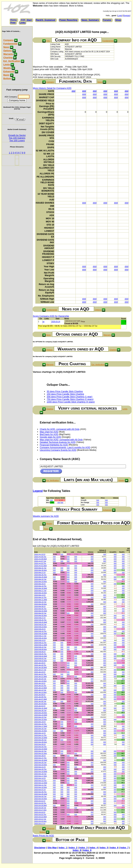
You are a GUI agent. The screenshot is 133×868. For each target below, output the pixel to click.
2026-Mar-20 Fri (40, 584)
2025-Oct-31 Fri (39, 801)
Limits (6, 64)
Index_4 (94, 847)
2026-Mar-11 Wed (40, 599)
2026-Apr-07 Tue (40, 561)
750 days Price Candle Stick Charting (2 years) (70, 399)
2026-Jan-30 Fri (39, 663)
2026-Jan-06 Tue (40, 701)
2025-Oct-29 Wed (40, 805)
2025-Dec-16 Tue (40, 728)
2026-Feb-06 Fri (40, 651)
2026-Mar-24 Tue (40, 579)
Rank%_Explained (45, 20)
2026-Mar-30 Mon (40, 570)
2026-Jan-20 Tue (40, 679)
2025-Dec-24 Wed (40, 715)
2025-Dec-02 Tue (40, 751)
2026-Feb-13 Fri (40, 640)
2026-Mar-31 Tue (40, 568)
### (73, 91)
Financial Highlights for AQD (54, 444)
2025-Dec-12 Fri (40, 733)
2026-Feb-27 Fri (40, 618)
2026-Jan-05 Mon (40, 703)
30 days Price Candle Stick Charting (65, 391)
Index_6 (114, 847)
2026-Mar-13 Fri (40, 595)
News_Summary (90, 20)
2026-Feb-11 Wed (40, 645)
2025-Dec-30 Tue (40, 710)
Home (13, 20)
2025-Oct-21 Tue (40, 819)
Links (22, 22)
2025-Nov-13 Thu (40, 780)
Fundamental (10, 43)
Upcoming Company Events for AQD (58, 450)
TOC (48, 41)
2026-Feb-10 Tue (40, 647)
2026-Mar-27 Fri (40, 572)
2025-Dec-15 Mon (40, 731)
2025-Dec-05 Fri (40, 744)
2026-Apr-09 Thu (40, 556)
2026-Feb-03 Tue (40, 658)
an (44, 322)
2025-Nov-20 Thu (40, 769)
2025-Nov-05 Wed (40, 794)
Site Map (52, 847)
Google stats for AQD (50, 437)
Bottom (7, 78)
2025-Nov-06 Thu (40, 792)
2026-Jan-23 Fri (39, 672)
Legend (38, 490)
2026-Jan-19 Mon (40, 681)
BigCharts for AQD (49, 434)
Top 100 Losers (17, 140)
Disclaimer (40, 847)
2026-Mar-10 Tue (40, 602)
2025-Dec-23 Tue (40, 717)
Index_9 (87, 850)
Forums (107, 20)
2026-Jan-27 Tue (40, 670)
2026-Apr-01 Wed (40, 565)
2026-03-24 (55, 322)
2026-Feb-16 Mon (40, 638)
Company (8, 40)
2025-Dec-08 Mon (40, 742)
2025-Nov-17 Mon (40, 776)
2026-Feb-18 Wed (40, 633)
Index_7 (124, 847)
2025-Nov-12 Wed (40, 783)
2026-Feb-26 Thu (40, 620)
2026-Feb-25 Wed (40, 622)
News (6, 47)
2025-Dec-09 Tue (40, 740)
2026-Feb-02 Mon (40, 660)
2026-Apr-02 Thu (40, 563)
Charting (7, 57)
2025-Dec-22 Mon (40, 719)
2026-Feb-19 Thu (40, 631)
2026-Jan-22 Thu (40, 674)
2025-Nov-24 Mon (40, 765)
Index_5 (104, 847)
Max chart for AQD (49, 431)
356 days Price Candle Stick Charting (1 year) (69, 396)
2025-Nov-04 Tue (40, 796)
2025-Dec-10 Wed (40, 737)
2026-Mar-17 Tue (40, 590)
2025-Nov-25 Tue (40, 762)
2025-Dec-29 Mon (40, 713)
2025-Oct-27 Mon (40, 810)
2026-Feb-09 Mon (40, 649)
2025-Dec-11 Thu (40, 735)
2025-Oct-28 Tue (40, 807)
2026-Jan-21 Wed (40, 676)
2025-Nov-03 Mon (40, 798)
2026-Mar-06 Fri (40, 606)
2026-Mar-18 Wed (40, 588)
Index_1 (63, 847)
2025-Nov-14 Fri (40, 778)
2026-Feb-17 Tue (40, 636)
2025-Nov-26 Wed (40, 760)
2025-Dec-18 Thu (40, 724)
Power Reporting (68, 20)
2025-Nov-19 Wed (40, 771)
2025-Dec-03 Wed (40, 749)
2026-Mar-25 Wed (40, 577)
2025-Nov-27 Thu (40, 758)
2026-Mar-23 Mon (40, 581)
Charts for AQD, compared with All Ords (59, 429)
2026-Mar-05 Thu (40, 608)
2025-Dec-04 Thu (40, 746)
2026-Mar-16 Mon (40, 593)
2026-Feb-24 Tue (40, 624)
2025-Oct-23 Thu (40, 814)
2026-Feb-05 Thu (40, 654)
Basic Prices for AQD (43, 835)
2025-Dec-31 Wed (40, 708)
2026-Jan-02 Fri (39, 706)
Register (126, 16)
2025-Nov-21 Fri (40, 767)
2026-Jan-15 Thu (40, 685)
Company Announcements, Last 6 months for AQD (65, 447)
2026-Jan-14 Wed (40, 688)
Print (13, 22)
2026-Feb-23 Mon (40, 627)
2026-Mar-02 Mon (40, 615)
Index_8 (77, 850)
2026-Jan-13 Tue (40, 690)
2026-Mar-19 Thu (40, 586)
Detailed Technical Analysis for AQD (58, 442)
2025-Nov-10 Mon (40, 787)
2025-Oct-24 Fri (39, 812)
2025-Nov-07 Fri (40, 789)
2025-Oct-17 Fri (39, 823)
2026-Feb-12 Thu (40, 642)
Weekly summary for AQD (46, 516)
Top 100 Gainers (17, 138)
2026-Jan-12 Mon (40, 692)
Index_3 (83, 847)
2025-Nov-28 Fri (40, 755)
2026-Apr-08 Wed (40, 559)
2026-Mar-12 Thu (40, 597)
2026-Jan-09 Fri (39, 694)
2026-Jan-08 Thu (40, 697)
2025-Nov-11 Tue (40, 785)
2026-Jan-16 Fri (39, 683)
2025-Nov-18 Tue (40, 774)
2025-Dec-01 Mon (40, 753)
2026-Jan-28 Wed (40, 667)
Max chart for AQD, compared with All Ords (61, 439)
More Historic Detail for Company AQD (52, 88)
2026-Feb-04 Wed (40, 656)
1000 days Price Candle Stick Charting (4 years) (71, 402)
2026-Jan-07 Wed (40, 699)
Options (7, 50)
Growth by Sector (17, 135)
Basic (6, 75)
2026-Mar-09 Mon (40, 604)
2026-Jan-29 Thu (40, 665)
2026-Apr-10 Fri (39, 554)
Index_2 (73, 847)
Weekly (7, 68)
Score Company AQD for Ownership (51, 316)
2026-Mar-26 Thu (40, 575)
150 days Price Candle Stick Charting (65, 394)
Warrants (8, 54)
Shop (118, 20)
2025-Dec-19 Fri (40, 722)
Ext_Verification (11, 61)
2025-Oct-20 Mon (40, 821)
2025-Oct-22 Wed (40, 817)
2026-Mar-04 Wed (40, 611)
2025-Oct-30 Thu (40, 803)
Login (120, 16)
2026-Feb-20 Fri (40, 629)
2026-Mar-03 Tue (40, 613)
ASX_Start (26, 20)
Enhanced (8, 71)
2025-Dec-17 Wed (40, 726)
